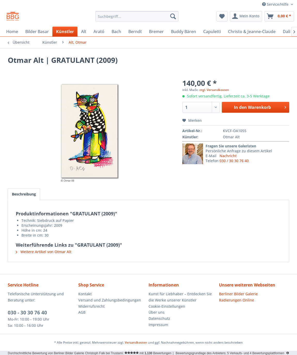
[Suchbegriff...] (136, 16)
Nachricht (228, 155)
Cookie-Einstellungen (166, 306)
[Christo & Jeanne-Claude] (251, 31)
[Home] (12, 31)
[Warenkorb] (279, 16)
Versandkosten (136, 342)
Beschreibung (24, 194)
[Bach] (116, 31)
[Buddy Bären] (183, 31)
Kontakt (85, 293)
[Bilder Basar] (37, 31)
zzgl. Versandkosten (214, 90)
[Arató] (99, 31)
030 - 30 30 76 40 (27, 312)
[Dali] (286, 31)
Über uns (156, 312)
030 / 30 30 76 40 (234, 160)
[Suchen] (173, 16)
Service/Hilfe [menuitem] (276, 4)
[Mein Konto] (246, 16)
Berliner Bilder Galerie (238, 293)
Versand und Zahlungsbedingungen (109, 300)
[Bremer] (156, 31)
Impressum (158, 324)
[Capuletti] (212, 31)
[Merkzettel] (222, 16)
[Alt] (83, 31)
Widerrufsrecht (91, 306)
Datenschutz (159, 318)
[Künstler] (64, 31)
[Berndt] (135, 31)
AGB (81, 312)
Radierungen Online (236, 300)
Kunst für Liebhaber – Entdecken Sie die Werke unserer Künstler (180, 297)
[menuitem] (136, 16)
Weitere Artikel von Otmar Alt (43, 251)
